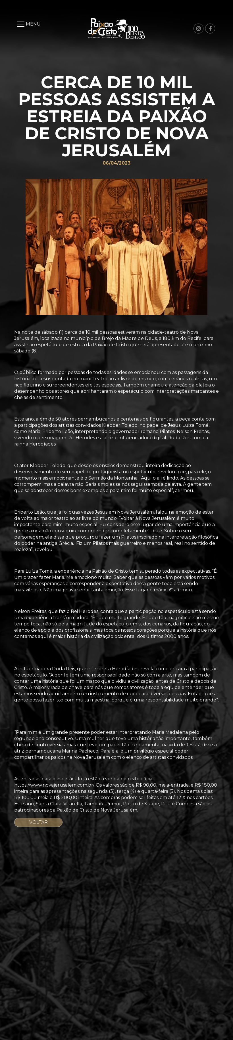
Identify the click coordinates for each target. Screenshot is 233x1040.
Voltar (38, 822)
